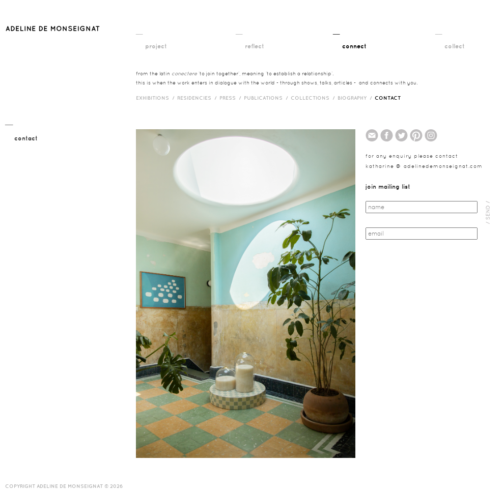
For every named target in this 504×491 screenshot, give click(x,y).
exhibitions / (156, 98)
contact (388, 98)
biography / (356, 98)
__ (139, 31)
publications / (267, 98)
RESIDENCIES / (198, 98)
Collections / (314, 98)
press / (231, 98)
